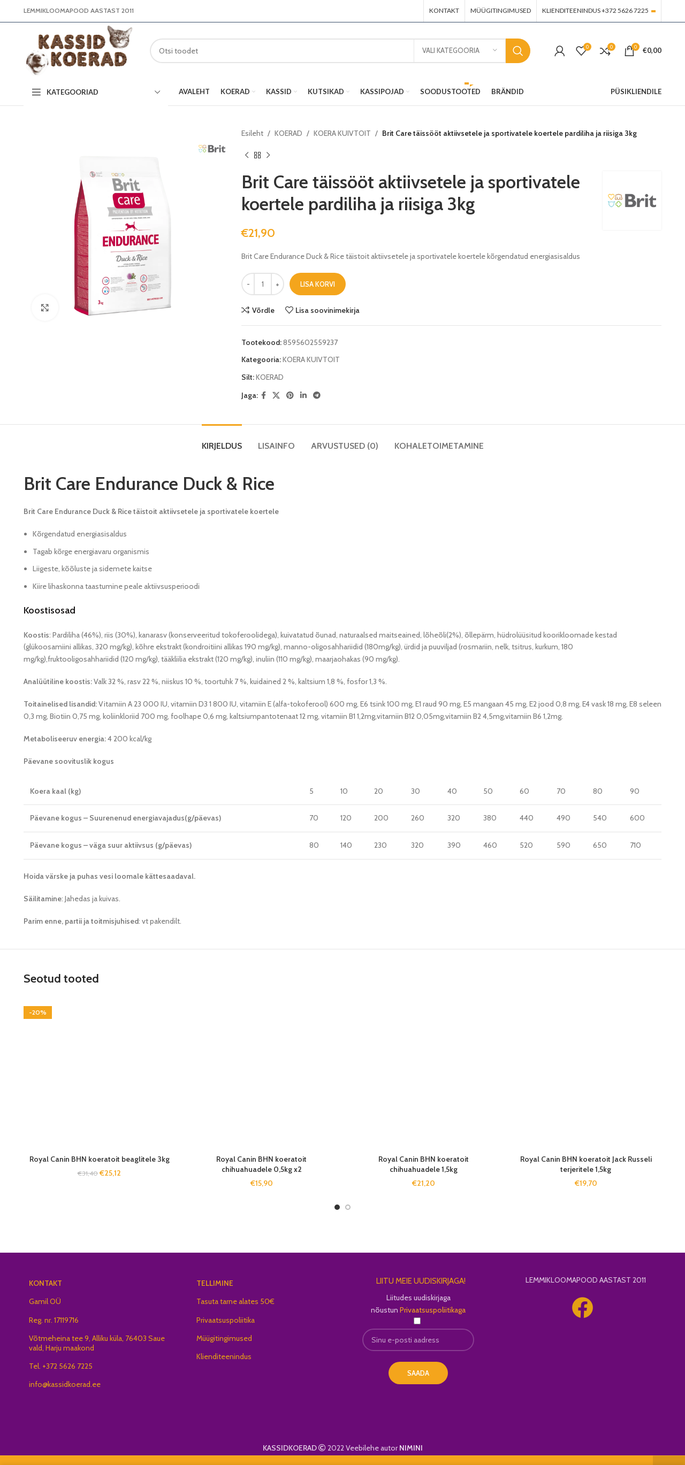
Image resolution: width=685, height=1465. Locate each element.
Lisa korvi (317, 284)
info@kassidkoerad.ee (65, 1384)
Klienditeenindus (224, 1356)
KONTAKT (45, 1283)
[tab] (222, 440)
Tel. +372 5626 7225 (61, 1366)
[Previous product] (246, 155)
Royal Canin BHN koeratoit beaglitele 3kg (99, 1159)
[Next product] (268, 155)
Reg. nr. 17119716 (54, 1320)
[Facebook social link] (263, 395)
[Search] (340, 51)
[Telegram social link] (317, 395)
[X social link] (276, 395)
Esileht (252, 133)
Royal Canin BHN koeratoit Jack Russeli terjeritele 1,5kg (586, 1164)
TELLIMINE (214, 1283)
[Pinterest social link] (290, 395)
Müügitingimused (224, 1338)
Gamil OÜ (45, 1301)
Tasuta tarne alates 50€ (235, 1301)
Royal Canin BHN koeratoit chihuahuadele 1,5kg (423, 1164)
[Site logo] (79, 50)
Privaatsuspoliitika (225, 1320)
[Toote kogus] (263, 284)
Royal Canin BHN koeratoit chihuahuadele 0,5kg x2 (261, 1164)
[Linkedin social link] (303, 395)
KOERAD (288, 133)
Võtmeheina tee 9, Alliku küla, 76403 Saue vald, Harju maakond (97, 1343)
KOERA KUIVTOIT (342, 133)
